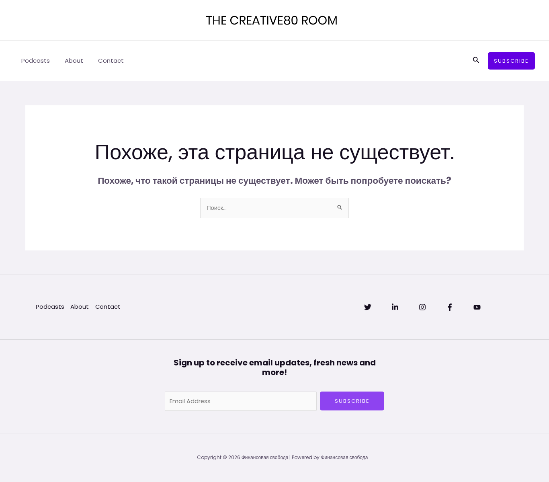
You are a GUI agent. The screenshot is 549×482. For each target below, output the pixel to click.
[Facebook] (449, 307)
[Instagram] (422, 307)
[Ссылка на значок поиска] (476, 60)
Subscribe (352, 401)
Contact (104, 60)
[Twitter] (367, 307)
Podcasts (34, 60)
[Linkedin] (395, 307)
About (70, 60)
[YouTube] (477, 307)
